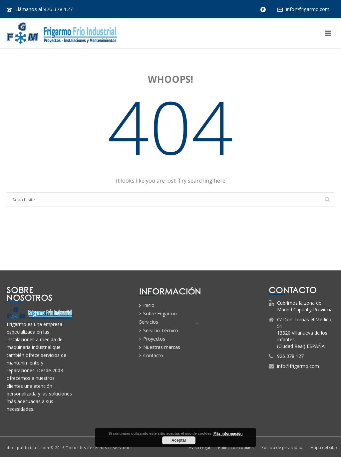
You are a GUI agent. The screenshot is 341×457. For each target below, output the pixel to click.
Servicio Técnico (158, 330)
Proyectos (152, 339)
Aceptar (178, 440)
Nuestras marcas (159, 347)
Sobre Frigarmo (158, 313)
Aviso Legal (199, 447)
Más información (227, 433)
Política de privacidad (281, 447)
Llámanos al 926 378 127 (44, 9)
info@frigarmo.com (307, 9)
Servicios (148, 322)
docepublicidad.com (28, 447)
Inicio (147, 305)
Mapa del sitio (323, 447)
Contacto (151, 355)
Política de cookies (235, 447)
